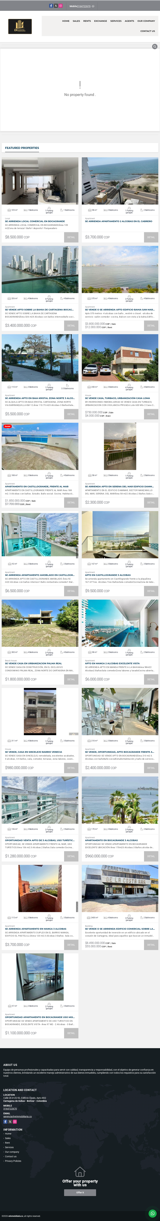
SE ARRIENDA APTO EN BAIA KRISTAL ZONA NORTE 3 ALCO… (40, 398)
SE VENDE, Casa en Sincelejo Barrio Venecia (33, 752)
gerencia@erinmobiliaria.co (17, 1116)
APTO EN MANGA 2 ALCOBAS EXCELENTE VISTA (112, 663)
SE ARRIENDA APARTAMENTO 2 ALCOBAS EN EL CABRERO (118, 221)
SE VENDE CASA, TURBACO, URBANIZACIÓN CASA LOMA (117, 398)
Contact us (147, 31)
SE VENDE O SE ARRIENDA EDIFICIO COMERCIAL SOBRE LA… (120, 929)
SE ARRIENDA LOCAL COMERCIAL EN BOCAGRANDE (35, 221)
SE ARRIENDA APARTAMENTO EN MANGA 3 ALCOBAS (35, 929)
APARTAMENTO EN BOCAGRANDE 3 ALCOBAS (111, 840)
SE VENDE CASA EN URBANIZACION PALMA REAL (33, 663)
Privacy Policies (13, 1161)
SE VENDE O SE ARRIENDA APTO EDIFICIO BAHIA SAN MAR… (120, 309)
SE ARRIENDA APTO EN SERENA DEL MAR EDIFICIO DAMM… (119, 486)
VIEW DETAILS (40, 181)
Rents (87, 21)
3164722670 (84, 6)
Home (65, 21)
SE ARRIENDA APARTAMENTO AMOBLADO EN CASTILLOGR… (40, 575)
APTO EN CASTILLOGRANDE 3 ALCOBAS (108, 575)
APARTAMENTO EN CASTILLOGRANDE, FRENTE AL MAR (36, 486)
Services (115, 21)
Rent (7, 1142)
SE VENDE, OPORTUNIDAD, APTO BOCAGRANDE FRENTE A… (119, 752)
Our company (146, 21)
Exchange (100, 21)
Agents (129, 21)
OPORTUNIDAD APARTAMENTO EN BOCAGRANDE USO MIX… (40, 1017)
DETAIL (71, 237)
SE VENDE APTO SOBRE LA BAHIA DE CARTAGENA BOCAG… (39, 309)
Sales (76, 21)
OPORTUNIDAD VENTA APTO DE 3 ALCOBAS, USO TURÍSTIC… (40, 840)
